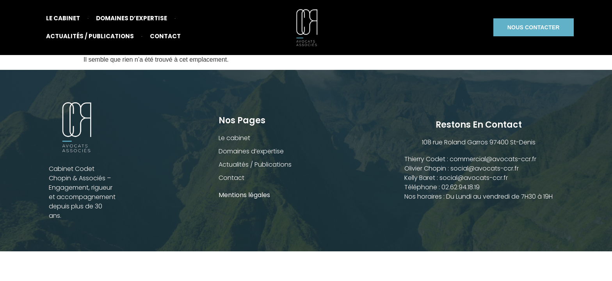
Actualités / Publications (90, 36)
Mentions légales (245, 194)
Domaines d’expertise (131, 18)
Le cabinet (63, 18)
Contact (165, 36)
